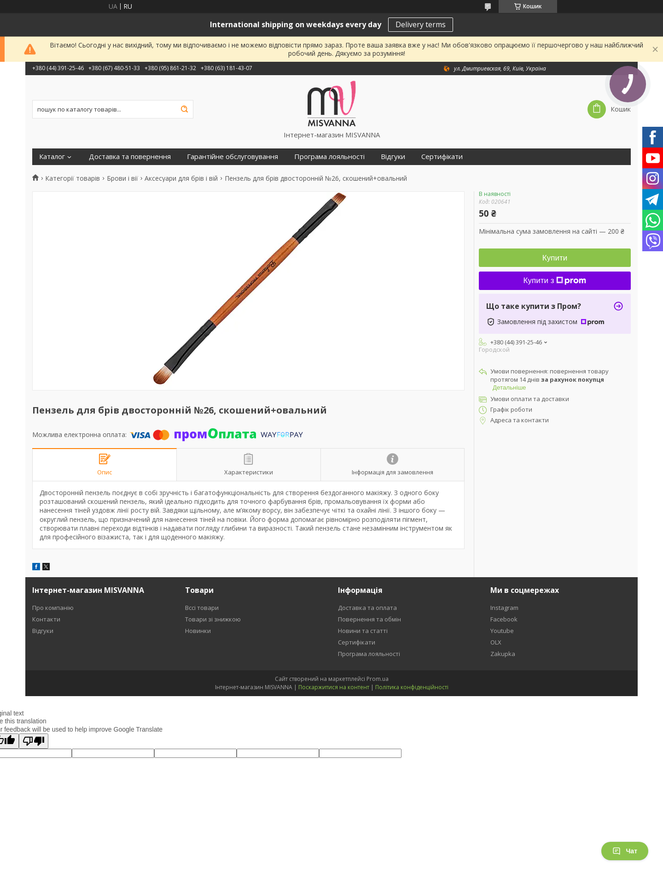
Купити (554, 258)
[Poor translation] (33, 741)
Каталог (52, 156)
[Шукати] (184, 109)
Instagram (504, 607)
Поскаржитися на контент (333, 687)
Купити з (555, 280)
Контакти (46, 619)
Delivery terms (420, 24)
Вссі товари (202, 607)
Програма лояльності (329, 156)
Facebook (504, 619)
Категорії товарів (72, 178)
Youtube (502, 631)
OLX (495, 642)
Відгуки (393, 156)
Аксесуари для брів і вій (181, 178)
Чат (624, 851)
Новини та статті (363, 631)
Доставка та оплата (367, 607)
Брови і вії (122, 178)
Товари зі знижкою (213, 619)
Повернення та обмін (369, 619)
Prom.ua (377, 679)
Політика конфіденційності (411, 687)
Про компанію (53, 607)
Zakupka (502, 654)
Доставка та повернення (130, 156)
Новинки (198, 631)
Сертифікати (442, 156)
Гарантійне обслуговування (232, 156)
